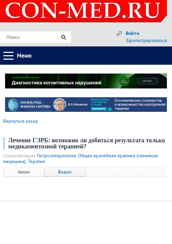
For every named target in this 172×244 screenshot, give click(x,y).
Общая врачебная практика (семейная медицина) (80, 158)
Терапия (36, 161)
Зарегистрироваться (146, 40)
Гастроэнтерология (56, 155)
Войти (132, 33)
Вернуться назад (20, 121)
